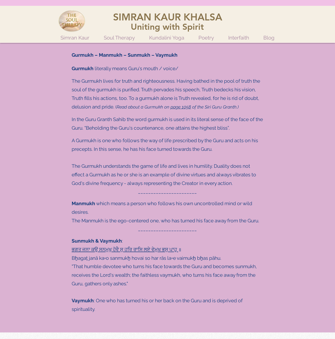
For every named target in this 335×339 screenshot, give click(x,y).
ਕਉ (95, 249)
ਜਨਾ (86, 249)
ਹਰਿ (128, 249)
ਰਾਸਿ (138, 249)
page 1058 (181, 106)
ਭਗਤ (77, 249)
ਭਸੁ (165, 249)
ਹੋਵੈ (116, 249)
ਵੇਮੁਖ (156, 249)
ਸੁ (122, 249)
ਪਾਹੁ (173, 249)
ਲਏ (147, 249)
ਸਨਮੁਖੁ (106, 249)
